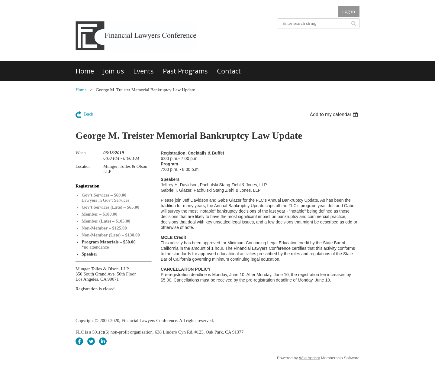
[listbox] (334, 114)
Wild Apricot (309, 358)
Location (83, 166)
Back (88, 114)
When (80, 153)
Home (81, 89)
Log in (348, 11)
